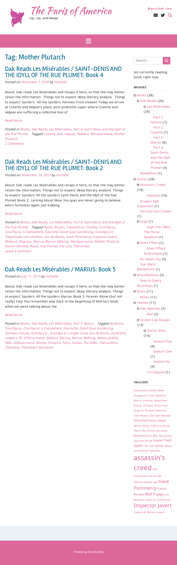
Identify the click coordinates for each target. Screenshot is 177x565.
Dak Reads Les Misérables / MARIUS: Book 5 (60, 269)
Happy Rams (160, 400)
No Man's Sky (150, 259)
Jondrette (118, 333)
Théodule (12, 348)
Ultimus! (139, 482)
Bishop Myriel (157, 390)
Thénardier (81, 246)
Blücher (153, 420)
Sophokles (154, 451)
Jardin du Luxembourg (158, 500)
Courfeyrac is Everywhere (24, 232)
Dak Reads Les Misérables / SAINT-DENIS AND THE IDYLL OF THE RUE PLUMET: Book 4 (63, 72)
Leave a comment (18, 251)
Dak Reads (39, 129)
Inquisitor (139, 441)
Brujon (59, 227)
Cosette (49, 134)
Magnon (24, 242)
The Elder (90, 343)
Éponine (51, 232)
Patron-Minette (16, 246)
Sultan (76, 343)
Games (142, 179)
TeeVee (143, 303)
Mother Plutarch (106, 242)
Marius (38, 242)
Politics (154, 425)
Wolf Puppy (154, 494)
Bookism (116, 324)
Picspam (150, 410)
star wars (149, 446)
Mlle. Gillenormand (19, 343)
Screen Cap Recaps (155, 320)
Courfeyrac (107, 227)
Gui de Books (54, 237)
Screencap (147, 400)
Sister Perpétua (142, 416)
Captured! (140, 512)
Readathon (148, 173)
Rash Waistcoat (163, 416)
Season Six (161, 362)
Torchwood (156, 372)
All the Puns (161, 405)
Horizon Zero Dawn (155, 211)
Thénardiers (108, 343)
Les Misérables (60, 129)
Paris (66, 343)
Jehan (160, 446)
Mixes (144, 297)
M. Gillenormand (31, 338)
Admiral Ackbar (142, 426)
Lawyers (11, 338)
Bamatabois (141, 390)
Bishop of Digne (143, 405)
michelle (60, 82)
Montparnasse (101, 134)
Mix (152, 416)
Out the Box (96, 552)
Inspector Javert (104, 237)
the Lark (65, 246)
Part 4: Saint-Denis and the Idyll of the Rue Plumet (160, 158)
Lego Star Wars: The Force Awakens (157, 232)
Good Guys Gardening (76, 232)
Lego (144, 221)
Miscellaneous (148, 275)
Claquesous (75, 227)
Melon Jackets (107, 338)
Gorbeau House (17, 333)
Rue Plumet (48, 246)
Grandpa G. (39, 333)
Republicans (165, 436)
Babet (48, 227)
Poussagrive (140, 395)
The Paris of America (70, 10)
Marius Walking (57, 242)
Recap (148, 440)
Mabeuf (82, 134)
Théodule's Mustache (37, 348)
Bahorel (161, 410)
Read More (13, 121)
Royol (34, 246)
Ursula (150, 395)
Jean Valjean (66, 134)
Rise (150, 314)
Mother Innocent (155, 512)
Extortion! (141, 421)
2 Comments (14, 144)
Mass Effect (149, 243)
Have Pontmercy (78, 237)
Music (141, 291)
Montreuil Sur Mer (146, 436)
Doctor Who (156, 331)
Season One (162, 351)
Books (24, 129)
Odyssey (153, 195)
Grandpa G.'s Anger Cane (68, 333)
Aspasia (148, 482)
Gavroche (70, 328)
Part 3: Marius (83, 324)
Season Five (162, 341)
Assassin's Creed (152, 185)
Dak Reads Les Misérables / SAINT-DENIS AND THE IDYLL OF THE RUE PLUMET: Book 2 (63, 165)
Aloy (144, 431)
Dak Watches (150, 309)
